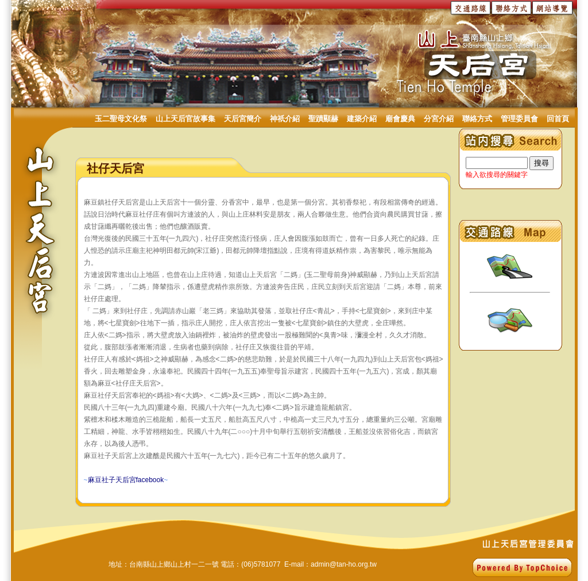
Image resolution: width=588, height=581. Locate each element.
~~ (126, 480)
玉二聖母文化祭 (121, 118)
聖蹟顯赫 (323, 118)
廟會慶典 (400, 118)
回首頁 (558, 118)
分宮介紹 (439, 118)
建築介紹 (362, 118)
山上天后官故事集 (185, 118)
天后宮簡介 (242, 118)
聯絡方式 (477, 118)
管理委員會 (519, 118)
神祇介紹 (285, 118)
